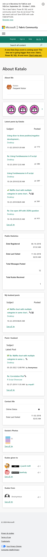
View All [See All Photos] (9, 446)
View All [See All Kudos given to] (9, 476)
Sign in (22, 39)
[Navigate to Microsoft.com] (9, 27)
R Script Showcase (14, 379)
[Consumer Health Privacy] (23, 549)
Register (13, 39)
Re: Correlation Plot (15, 376)
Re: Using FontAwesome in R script (22, 156)
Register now (8, 19)
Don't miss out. (35, 55)
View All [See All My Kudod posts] (11, 326)
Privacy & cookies (7, 533)
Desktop (10, 142)
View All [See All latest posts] (11, 224)
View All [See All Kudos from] (9, 501)
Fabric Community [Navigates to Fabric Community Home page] (28, 27)
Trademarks (5, 541)
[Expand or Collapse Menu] (3, 33)
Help (30, 39)
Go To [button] (38, 39)
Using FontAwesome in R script (20, 173)
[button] (9, 440)
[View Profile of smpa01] (31, 384)
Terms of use (6, 537)
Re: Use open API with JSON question (23, 210)
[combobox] (26, 45)
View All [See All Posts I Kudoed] (11, 390)
